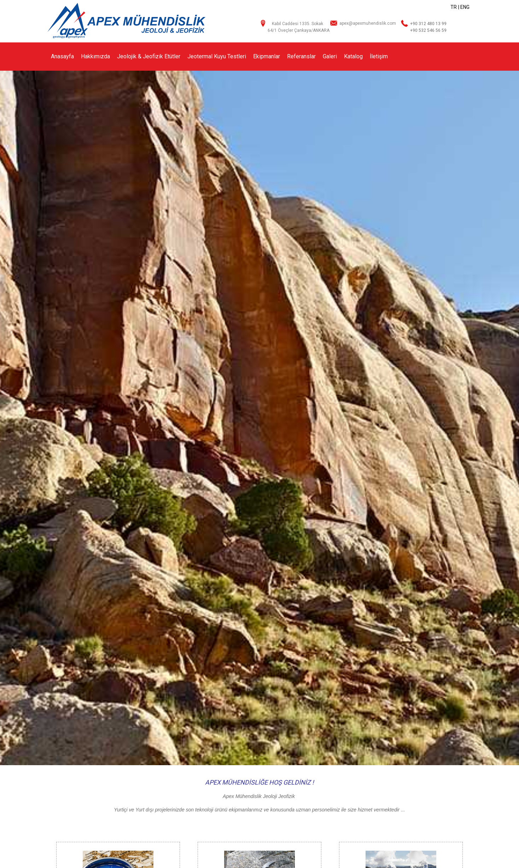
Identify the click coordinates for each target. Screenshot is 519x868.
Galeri (330, 56)
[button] (512, 418)
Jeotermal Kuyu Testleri (216, 56)
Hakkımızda (95, 56)
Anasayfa (62, 56)
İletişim (379, 56)
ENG (465, 7)
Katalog (353, 56)
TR (453, 7)
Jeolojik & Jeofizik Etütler (148, 56)
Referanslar (301, 56)
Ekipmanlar (266, 56)
